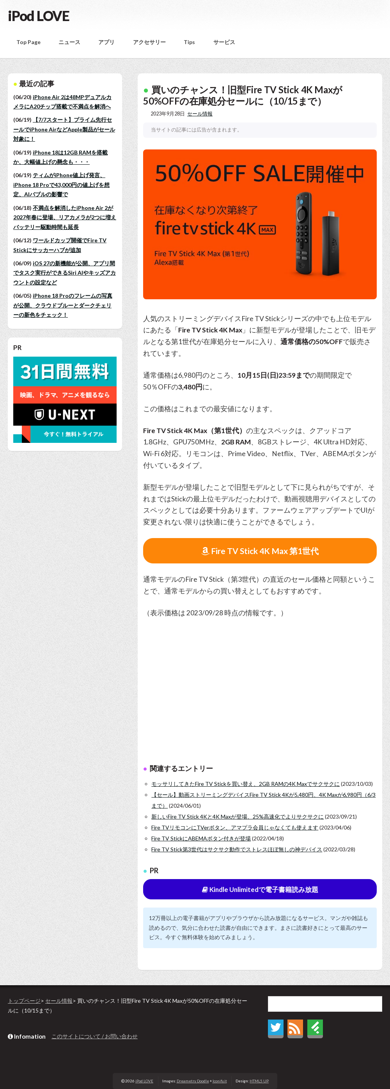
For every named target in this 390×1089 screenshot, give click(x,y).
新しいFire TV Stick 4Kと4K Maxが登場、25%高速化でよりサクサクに (237, 816)
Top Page (28, 42)
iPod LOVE (38, 15)
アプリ (106, 42)
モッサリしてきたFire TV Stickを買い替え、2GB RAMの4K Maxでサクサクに (245, 783)
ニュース (69, 42)
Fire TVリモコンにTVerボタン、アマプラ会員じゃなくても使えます (234, 827)
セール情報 (200, 114)
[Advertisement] (260, 692)
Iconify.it (220, 1080)
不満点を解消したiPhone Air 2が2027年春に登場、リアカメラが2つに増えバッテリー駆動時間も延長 (64, 217)
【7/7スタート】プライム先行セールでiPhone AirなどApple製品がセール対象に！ (64, 129)
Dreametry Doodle (193, 1080)
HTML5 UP (259, 1080)
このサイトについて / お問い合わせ (94, 1036)
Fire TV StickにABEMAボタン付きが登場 (201, 838)
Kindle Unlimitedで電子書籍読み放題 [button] (260, 889)
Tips (189, 42)
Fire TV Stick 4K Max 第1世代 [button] (260, 551)
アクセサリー (149, 42)
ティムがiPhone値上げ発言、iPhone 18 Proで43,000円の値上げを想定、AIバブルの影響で (61, 184)
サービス (224, 42)
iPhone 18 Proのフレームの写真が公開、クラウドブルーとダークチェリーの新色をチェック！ (62, 305)
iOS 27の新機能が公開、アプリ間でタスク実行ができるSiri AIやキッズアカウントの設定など (64, 273)
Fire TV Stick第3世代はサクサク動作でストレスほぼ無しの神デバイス (236, 849)
